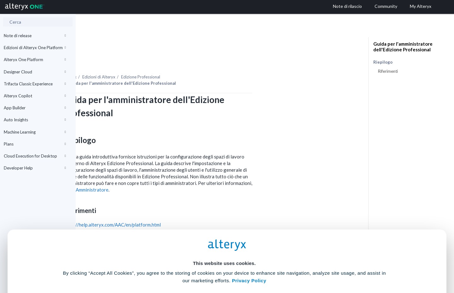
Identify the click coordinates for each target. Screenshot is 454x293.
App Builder (35, 107)
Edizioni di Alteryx (174, 59)
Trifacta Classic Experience (35, 83)
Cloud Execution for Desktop (35, 155)
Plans (35, 143)
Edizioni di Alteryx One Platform (35, 47)
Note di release (35, 35)
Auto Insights (35, 119)
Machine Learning (35, 132)
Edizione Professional (216, 59)
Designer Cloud (35, 71)
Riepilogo (383, 62)
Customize (275, 265)
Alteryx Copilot (35, 95)
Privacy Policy (249, 229)
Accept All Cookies (179, 265)
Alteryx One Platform (35, 59)
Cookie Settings (224, 246)
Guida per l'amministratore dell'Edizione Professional (403, 46)
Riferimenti (388, 71)
